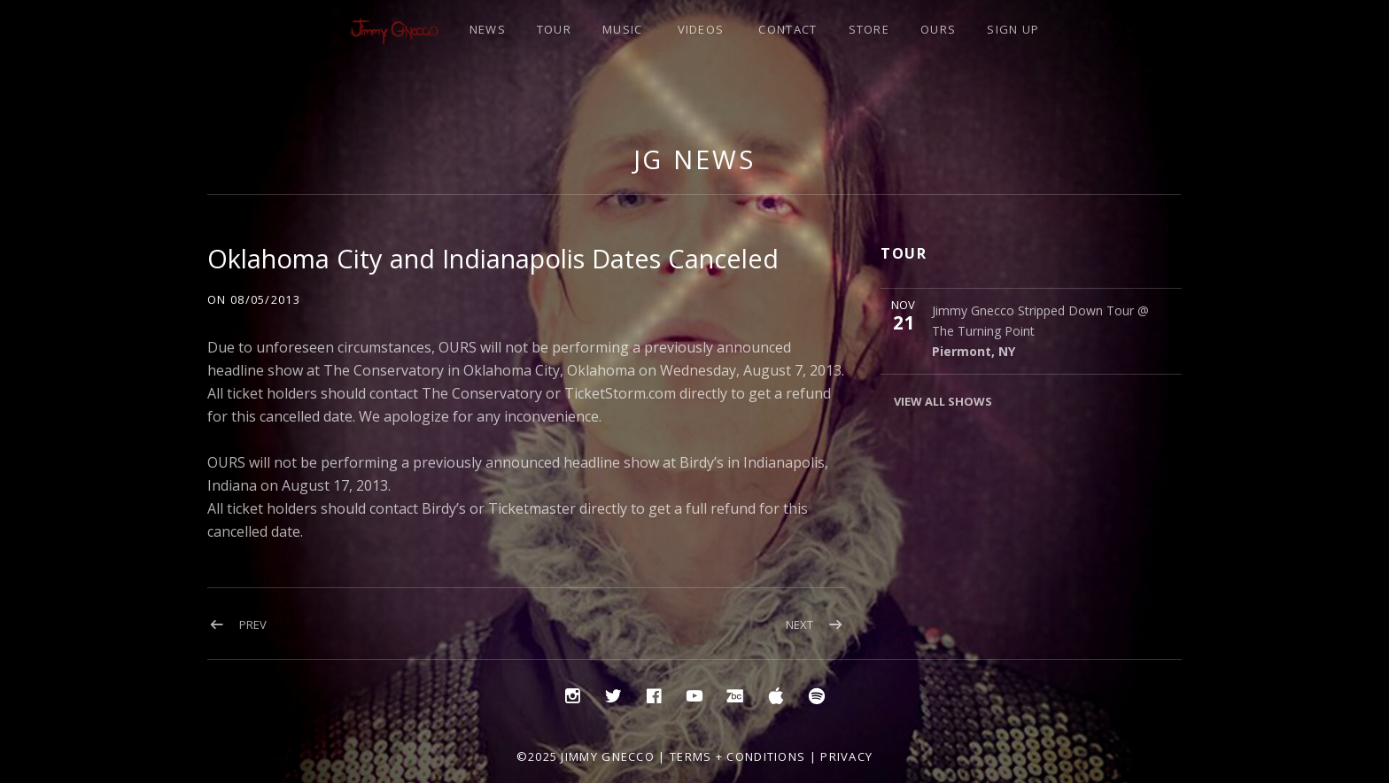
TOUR (554, 29)
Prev (253, 624)
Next (799, 624)
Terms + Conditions (737, 756)
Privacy (846, 756)
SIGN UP (1013, 29)
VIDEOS (701, 29)
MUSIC (622, 29)
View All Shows (943, 401)
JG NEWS (694, 159)
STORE (869, 29)
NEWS (487, 29)
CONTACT (787, 29)
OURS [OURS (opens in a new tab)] (938, 29)
